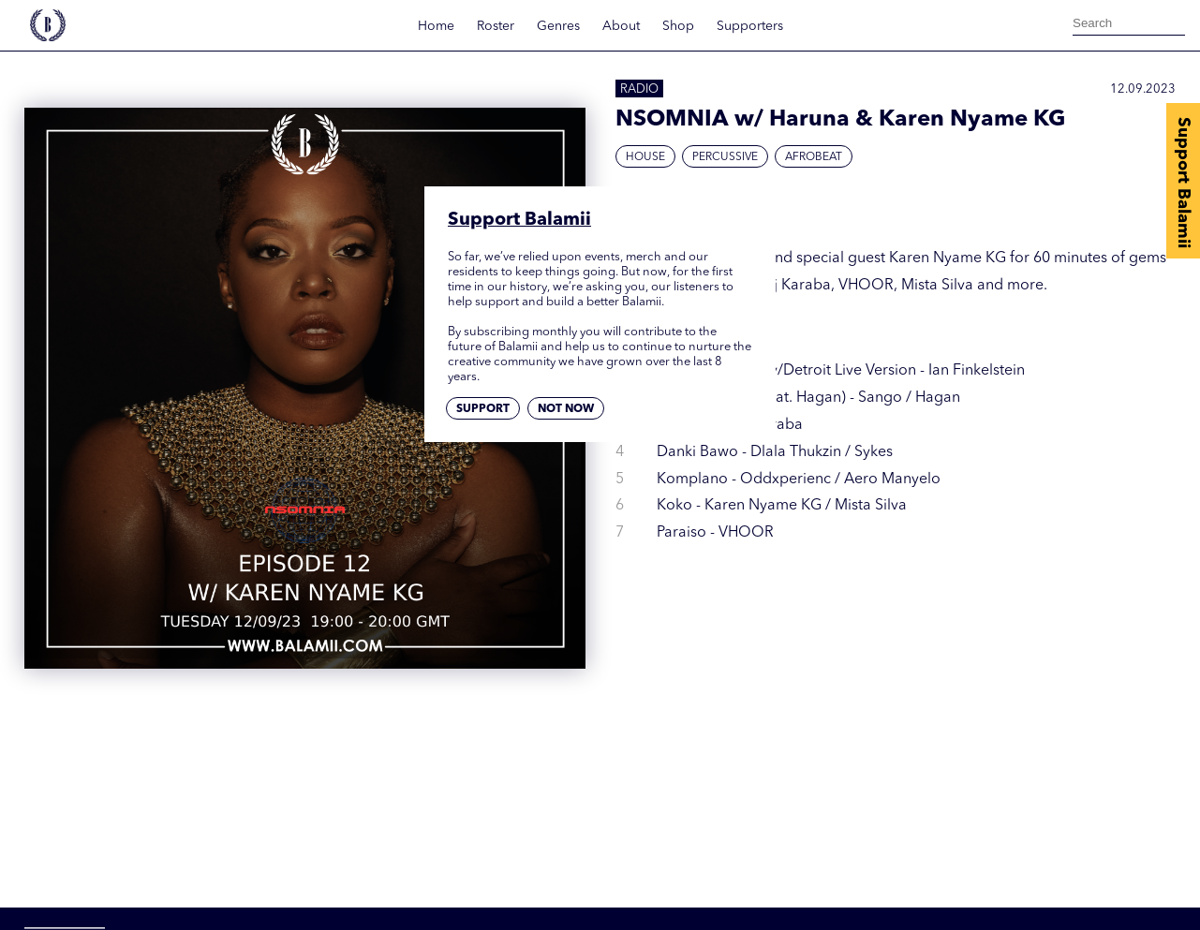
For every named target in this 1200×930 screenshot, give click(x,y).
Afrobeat (813, 157)
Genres (558, 26)
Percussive (725, 157)
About (621, 26)
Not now (566, 409)
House (645, 157)
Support (483, 409)
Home (436, 26)
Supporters (750, 26)
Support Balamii (1183, 182)
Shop (678, 26)
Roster (495, 26)
